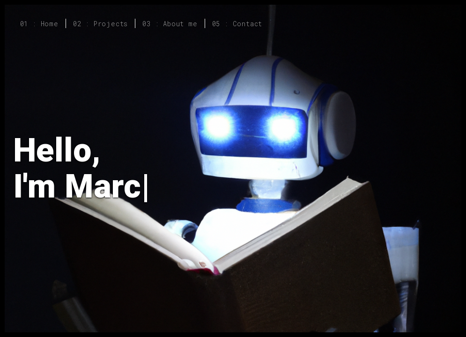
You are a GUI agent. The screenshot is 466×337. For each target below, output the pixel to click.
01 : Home (39, 23)
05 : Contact (237, 23)
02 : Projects (100, 23)
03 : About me (169, 23)
